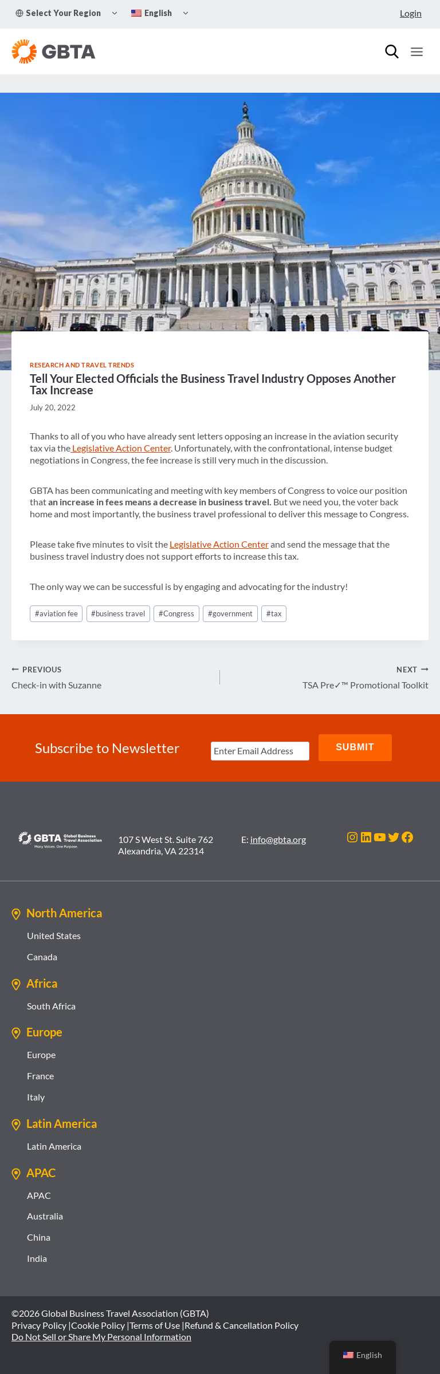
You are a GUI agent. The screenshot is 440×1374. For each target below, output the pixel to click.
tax (274, 613)
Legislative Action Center (120, 447)
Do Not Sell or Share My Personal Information (101, 1336)
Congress (176, 613)
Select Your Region (58, 13)
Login (411, 12)
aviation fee (56, 613)
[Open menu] (416, 51)
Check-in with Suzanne (111, 677)
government (230, 613)
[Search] (392, 51)
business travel (118, 613)
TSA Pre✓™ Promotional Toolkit (329, 677)
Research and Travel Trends (82, 365)
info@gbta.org (278, 838)
